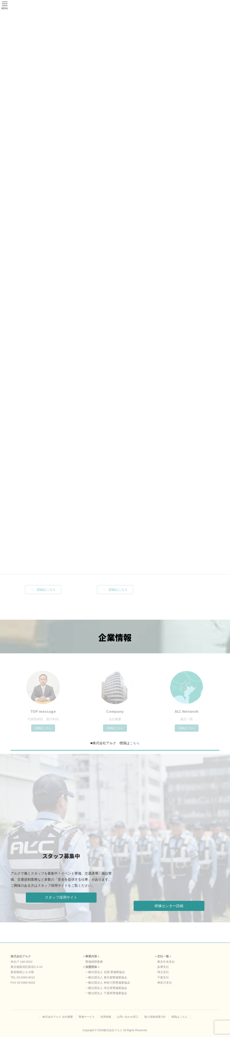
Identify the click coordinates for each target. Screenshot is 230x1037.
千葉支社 (163, 977)
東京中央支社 (166, 961)
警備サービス (87, 1016)
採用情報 (105, 1016)
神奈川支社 (164, 982)
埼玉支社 (163, 972)
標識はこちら (179, 1016)
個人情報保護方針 (155, 1016)
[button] (61, 898)
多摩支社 (163, 967)
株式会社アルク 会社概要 (57, 1016)
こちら (135, 743)
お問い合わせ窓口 (127, 1016)
